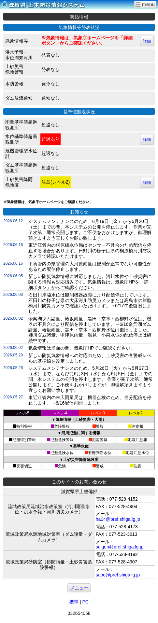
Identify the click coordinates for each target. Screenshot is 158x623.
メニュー (79, 587)
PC (85, 601)
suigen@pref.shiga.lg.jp (120, 546)
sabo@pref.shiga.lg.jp (118, 574)
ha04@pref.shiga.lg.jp (118, 519)
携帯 (74, 601)
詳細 (147, 41)
